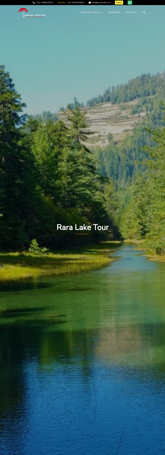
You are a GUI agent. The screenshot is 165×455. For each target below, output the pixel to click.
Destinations (114, 12)
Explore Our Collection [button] (90, 12)
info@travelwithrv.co (101, 2)
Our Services (131, 12)
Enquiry (119, 2)
